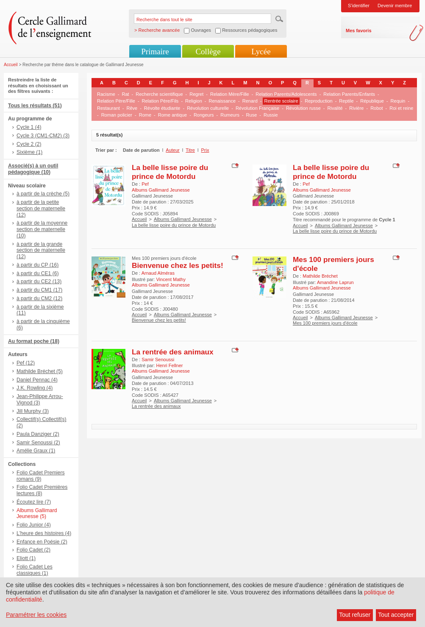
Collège (207, 51)
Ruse (251, 114)
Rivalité (335, 108)
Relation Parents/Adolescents (286, 94)
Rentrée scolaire (281, 100)
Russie (271, 114)
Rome (145, 114)
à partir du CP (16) (37, 265)
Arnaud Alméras (158, 273)
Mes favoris (359, 30)
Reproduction (318, 100)
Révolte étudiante (162, 108)
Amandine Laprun (335, 282)
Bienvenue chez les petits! (177, 265)
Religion (193, 100)
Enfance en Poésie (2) (42, 542)
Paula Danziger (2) (38, 434)
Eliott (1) (26, 558)
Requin (398, 100)
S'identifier (358, 5)
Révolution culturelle (208, 108)
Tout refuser (354, 614)
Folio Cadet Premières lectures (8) (42, 490)
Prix (205, 150)
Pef (145, 184)
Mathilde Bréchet (320, 276)
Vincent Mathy (171, 279)
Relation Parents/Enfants (349, 94)
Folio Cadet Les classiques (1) (35, 570)
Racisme (106, 94)
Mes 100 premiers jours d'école (325, 323)
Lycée (260, 51)
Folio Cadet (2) (33, 550)
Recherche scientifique (159, 94)
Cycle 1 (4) (29, 127)
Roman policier (116, 114)
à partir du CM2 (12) (39, 298)
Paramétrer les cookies (36, 614)
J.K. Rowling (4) (35, 388)
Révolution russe (303, 108)
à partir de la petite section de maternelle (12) (41, 208)
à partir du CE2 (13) (39, 281)
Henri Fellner (169, 365)
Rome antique (172, 114)
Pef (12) (26, 363)
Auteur (172, 150)
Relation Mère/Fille (229, 94)
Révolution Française (257, 108)
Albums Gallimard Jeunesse (183, 219)
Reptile (346, 100)
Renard (250, 100)
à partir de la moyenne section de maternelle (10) (42, 229)
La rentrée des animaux (173, 352)
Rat (125, 94)
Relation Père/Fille (116, 100)
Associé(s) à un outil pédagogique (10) (33, 169)
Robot (376, 108)
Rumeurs (229, 114)
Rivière (356, 108)
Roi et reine (401, 108)
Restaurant (108, 108)
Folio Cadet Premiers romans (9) (41, 476)
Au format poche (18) (33, 341)
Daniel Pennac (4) (37, 380)
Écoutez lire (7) (34, 502)
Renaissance (222, 100)
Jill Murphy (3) (33, 411)
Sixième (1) (29, 152)
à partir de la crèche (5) (43, 194)
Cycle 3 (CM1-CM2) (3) (43, 136)
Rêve (131, 108)
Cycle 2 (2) (29, 144)
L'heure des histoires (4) (44, 533)
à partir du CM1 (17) (39, 290)
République (372, 100)
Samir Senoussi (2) (38, 443)
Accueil (11, 64)
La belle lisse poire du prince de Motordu (170, 172)
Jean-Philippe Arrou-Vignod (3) (40, 399)
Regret (196, 94)
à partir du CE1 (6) (37, 273)
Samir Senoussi (158, 359)
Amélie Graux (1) (36, 451)
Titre (190, 150)
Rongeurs (204, 114)
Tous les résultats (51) (35, 106)
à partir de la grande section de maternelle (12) (41, 250)
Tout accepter (396, 614)
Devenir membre (395, 5)
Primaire (155, 51)
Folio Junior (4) (34, 525)
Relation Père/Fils (160, 100)
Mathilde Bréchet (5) (40, 371)
